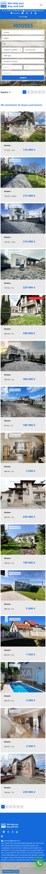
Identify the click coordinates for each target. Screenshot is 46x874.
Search (23, 77)
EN (26, 17)
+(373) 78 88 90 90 (14, 10)
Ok (17, 871)
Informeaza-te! (8, 871)
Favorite (15, 13)
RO (20, 17)
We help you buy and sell (12, 4)
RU (23, 17)
